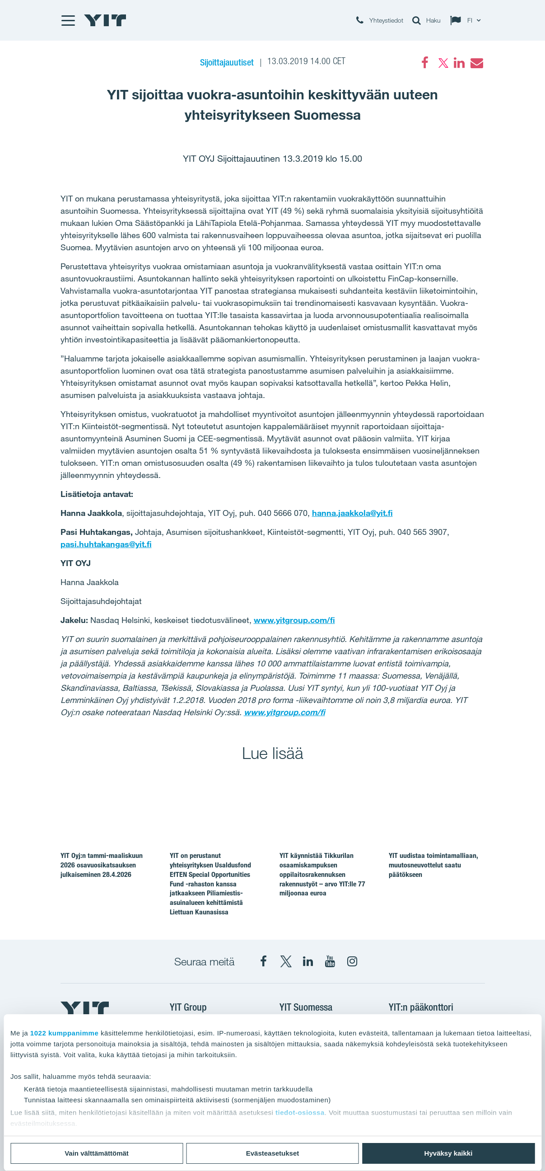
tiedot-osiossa (300, 1112)
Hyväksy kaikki (448, 1153)
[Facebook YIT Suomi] (263, 961)
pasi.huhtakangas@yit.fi (106, 544)
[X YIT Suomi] (286, 961)
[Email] (476, 63)
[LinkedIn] (459, 63)
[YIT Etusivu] (105, 20)
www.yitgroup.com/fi (294, 620)
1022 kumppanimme (64, 1033)
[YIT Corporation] (308, 961)
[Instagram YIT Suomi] (352, 961)
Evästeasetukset (272, 1153)
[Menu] (68, 20)
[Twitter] (442, 63)
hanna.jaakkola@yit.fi (352, 513)
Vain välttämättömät (97, 1153)
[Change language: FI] (467, 20)
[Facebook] (425, 63)
